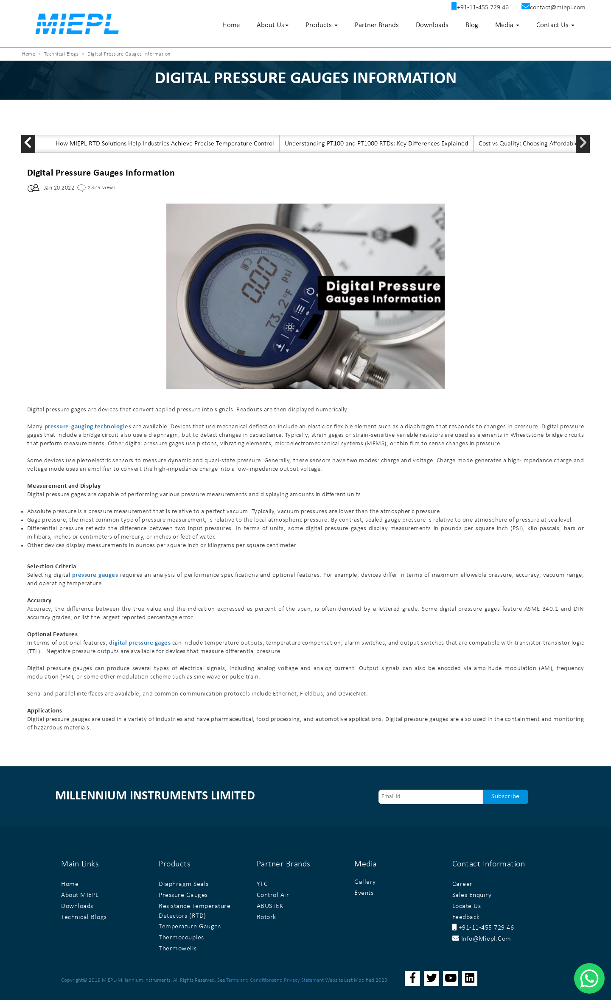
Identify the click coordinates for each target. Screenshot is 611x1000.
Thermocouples (181, 937)
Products (322, 25)
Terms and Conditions (250, 980)
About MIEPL (80, 895)
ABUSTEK (270, 906)
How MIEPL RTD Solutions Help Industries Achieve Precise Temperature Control (165, 143)
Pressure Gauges (183, 895)
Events (363, 893)
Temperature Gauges (190, 926)
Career (462, 884)
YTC (262, 884)
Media (507, 25)
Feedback (466, 917)
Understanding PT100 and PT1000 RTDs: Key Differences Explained (376, 143)
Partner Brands (377, 25)
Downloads (432, 25)
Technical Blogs (61, 54)
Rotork (266, 917)
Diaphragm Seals (184, 884)
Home (231, 25)
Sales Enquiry (472, 895)
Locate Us (466, 906)
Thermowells (178, 948)
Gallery (365, 882)
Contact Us (555, 25)
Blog (471, 25)
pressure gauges (95, 575)
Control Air (273, 895)
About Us (273, 25)
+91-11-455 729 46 (483, 928)
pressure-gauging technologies (88, 427)
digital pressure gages (140, 643)
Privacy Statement (304, 980)
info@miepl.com (481, 939)
